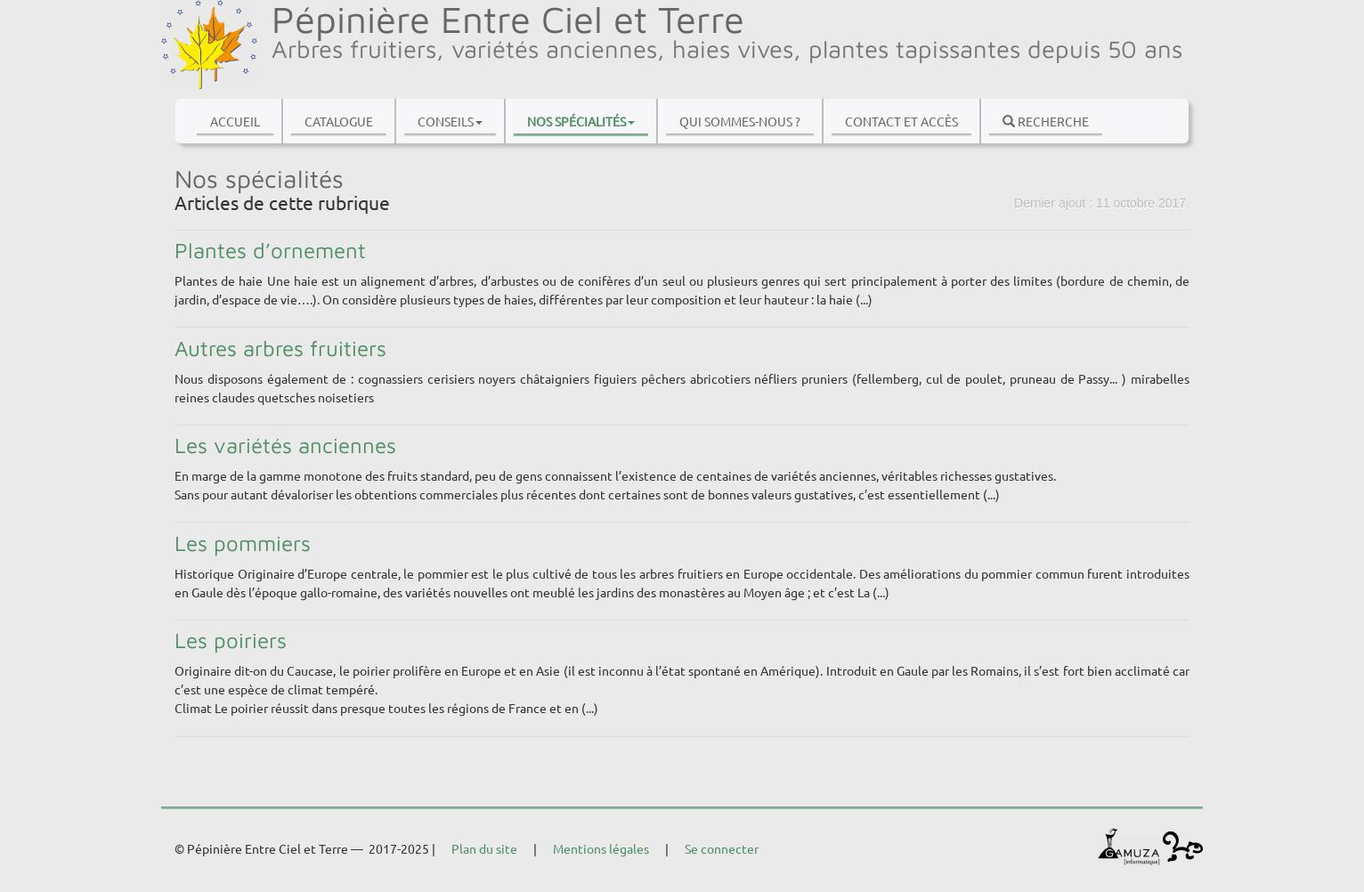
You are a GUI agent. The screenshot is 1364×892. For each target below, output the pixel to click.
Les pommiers (243, 543)
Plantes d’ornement (270, 250)
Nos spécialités (581, 121)
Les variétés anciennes (285, 445)
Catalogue (338, 121)
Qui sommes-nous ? (739, 121)
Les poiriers (231, 640)
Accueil (235, 121)
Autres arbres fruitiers (280, 348)
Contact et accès (901, 121)
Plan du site (484, 848)
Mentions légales (601, 848)
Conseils (450, 121)
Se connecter (722, 848)
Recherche (1046, 121)
